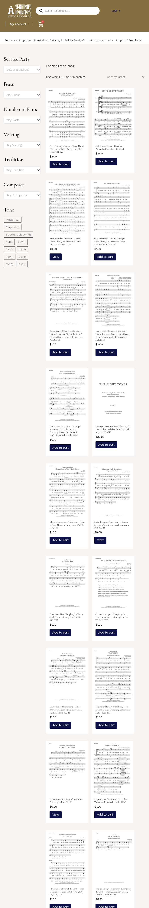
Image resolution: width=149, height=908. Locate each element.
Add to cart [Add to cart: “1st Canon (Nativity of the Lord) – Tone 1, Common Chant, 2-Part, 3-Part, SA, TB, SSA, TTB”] (94, 626)
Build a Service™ (65, 42)
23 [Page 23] (104, 850)
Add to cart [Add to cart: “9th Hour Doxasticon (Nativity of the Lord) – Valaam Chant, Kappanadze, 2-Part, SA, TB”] (128, 721)
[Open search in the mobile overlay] (67, 10)
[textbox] (20, 75)
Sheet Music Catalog (40, 42)
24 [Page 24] (113, 850)
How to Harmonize (87, 43)
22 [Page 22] (94, 850)
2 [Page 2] (59, 850)
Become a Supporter (15, 43)
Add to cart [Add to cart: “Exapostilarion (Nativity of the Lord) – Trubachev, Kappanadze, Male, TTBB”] (60, 623)
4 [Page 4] (77, 850)
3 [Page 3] (68, 850)
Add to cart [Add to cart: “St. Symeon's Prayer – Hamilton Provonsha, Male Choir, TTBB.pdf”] (94, 159)
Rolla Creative (135, 897)
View (129, 158)
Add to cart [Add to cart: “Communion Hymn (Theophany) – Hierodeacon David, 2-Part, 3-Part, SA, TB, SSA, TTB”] (128, 444)
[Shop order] (123, 82)
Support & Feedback (110, 43)
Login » (116, 10)
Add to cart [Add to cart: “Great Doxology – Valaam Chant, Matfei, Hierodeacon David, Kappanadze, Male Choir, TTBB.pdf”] (60, 164)
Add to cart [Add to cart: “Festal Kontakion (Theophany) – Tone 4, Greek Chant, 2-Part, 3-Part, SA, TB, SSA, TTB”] (94, 444)
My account (19, 24)
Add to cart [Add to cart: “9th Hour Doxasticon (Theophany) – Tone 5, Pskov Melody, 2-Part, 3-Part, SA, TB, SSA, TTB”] (128, 349)
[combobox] (22, 74)
